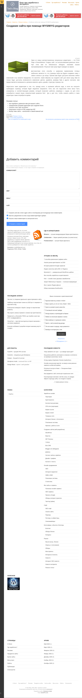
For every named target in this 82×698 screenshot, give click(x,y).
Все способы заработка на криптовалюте (56, 275)
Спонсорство (11, 669)
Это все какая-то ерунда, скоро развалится (57, 326)
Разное (46, 538)
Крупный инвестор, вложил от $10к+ (55, 300)
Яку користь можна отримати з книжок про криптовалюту (24, 313)
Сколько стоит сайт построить (18, 107)
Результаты (61, 338)
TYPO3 (47, 442)
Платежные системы (51, 422)
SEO (46, 468)
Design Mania (11, 364)
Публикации (11, 666)
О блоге (48, 2)
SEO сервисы (49, 491)
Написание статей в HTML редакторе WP (22, 109)
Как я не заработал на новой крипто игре (19, 119)
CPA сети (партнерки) (51, 406)
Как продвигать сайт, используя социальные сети (58, 373)
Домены (47, 452)
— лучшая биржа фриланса (57, 240)
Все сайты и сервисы (50, 485)
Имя (8, 191)
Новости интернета (51, 564)
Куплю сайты (11, 657)
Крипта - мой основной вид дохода (55, 323)
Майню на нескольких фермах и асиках (56, 316)
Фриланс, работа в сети (52, 425)
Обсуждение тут (61, 341)
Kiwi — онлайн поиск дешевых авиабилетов (57, 278)
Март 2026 (47, 647)
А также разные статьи (61, 382)
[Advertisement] (43, 43)
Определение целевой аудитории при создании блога (26, 105)
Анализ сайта (49, 511)
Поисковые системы (51, 478)
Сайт (8, 205)
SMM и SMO (49, 475)
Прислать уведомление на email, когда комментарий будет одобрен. (26, 215)
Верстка (47, 436)
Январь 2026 (48, 653)
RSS (15, 249)
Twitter (24, 249)
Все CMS (48, 445)
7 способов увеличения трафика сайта (55, 259)
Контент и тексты (50, 461)
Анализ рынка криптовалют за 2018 (54, 262)
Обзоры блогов (49, 531)
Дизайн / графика (50, 458)
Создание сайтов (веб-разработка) (54, 429)
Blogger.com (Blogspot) (52, 449)
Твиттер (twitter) (50, 501)
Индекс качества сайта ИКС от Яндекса (56, 269)
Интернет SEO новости (52, 561)
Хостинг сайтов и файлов (53, 455)
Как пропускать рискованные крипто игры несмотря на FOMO (63, 119)
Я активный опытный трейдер (54, 310)
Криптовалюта (49, 400)
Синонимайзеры (50, 521)
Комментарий (11, 170)
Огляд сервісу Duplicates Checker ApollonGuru (57, 360)
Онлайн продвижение (50, 465)
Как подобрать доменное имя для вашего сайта (24, 103)
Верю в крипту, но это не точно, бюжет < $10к (58, 304)
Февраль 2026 (48, 650)
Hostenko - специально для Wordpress (18, 355)
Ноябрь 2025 (48, 660)
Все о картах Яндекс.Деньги (52, 285)
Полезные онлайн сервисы (53, 488)
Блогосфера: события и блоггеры (54, 525)
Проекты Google (50, 495)
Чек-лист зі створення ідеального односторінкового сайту (24, 299)
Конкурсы (48, 535)
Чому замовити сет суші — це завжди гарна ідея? (59, 351)
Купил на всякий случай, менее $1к (55, 307)
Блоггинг (48, 528)
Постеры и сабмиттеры (52, 518)
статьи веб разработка (16, 117)
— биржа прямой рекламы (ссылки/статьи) (60, 237)
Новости (14, 22)
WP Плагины (49, 439)
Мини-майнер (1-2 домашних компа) (56, 320)
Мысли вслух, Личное (51, 542)
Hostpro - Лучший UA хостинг (16, 358)
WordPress (48, 432)
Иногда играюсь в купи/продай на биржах (57, 313)
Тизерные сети (49, 416)
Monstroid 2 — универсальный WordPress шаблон (59, 272)
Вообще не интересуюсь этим (54, 329)
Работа (77, 4)
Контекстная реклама (51, 403)
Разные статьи (23, 22)
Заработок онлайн (49, 393)
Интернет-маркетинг (51, 472)
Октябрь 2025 (48, 663)
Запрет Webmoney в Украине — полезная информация (60, 282)
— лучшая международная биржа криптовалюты (61, 234)
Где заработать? (56, 2)
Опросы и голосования (52, 545)
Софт (45, 505)
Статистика (48, 481)
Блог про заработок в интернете (29, 3)
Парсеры (48, 515)
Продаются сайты (12, 653)
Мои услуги (71, 2)
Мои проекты (49, 551)
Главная (8, 22)
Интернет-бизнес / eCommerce (54, 419)
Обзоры (47, 548)
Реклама (64, 2)
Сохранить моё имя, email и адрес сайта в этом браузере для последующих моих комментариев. (35, 213)
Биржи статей (49, 412)
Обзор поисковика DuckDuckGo (53, 288)
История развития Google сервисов (54, 265)
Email (8, 198)
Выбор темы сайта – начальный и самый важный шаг (26, 111)
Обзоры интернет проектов (53, 498)
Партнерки (48, 396)
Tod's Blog (12, 6)
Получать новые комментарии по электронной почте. (22, 218)
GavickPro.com (44, 692)
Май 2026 (47, 644)
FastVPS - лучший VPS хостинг (16, 351)
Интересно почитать (51, 554)
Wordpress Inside (12, 361)
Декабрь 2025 (48, 657)
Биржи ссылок (49, 409)
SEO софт (48, 508)
